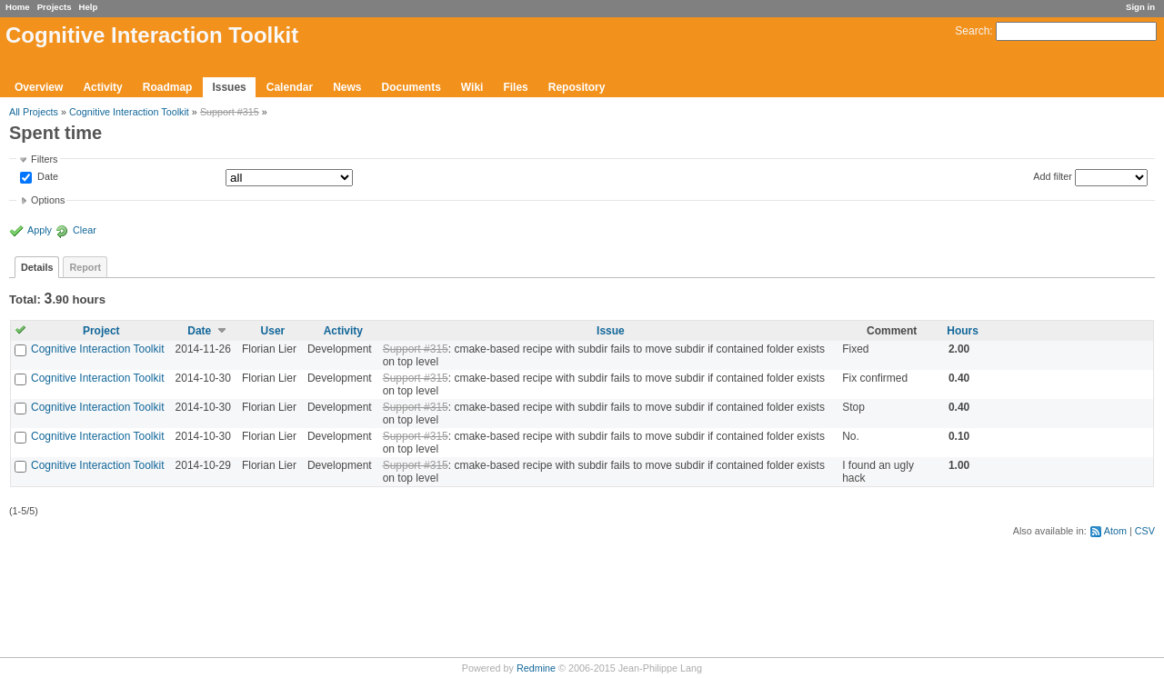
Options (48, 199)
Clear (84, 229)
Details (37, 267)
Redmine (536, 668)
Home (17, 7)
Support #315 (229, 111)
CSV (1145, 530)
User (273, 330)
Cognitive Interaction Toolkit (129, 111)
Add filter (1052, 176)
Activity (102, 87)
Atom (1115, 530)
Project (101, 330)
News (347, 87)
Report (85, 267)
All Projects (33, 111)
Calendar (289, 87)
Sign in (1140, 7)
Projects (54, 7)
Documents (411, 87)
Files (515, 87)
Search (972, 31)
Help (88, 7)
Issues (229, 87)
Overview (39, 87)
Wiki (472, 87)
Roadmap (168, 87)
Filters (44, 159)
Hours (962, 330)
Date (46, 177)
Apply (39, 229)
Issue (611, 330)
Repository (577, 87)
